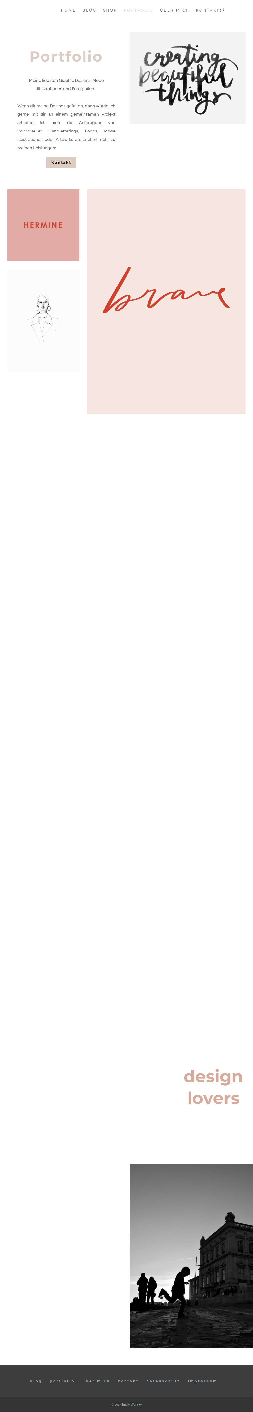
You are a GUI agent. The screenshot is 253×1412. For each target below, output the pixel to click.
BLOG (36, 1381)
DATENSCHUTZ (163, 1381)
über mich (175, 11)
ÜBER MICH (96, 1381)
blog (90, 11)
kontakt (208, 11)
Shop (110, 11)
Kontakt (61, 162)
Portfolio (62, 1381)
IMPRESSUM (203, 1381)
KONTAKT (128, 1381)
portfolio (139, 11)
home (68, 11)
